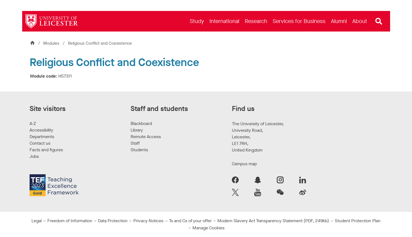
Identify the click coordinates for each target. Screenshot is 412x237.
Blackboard (141, 123)
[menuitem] (197, 21)
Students (139, 150)
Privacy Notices (148, 221)
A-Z (33, 123)
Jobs (34, 156)
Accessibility (41, 130)
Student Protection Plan (358, 221)
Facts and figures (46, 150)
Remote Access (146, 136)
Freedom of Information (69, 221)
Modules (51, 43)
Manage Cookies (208, 228)
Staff (135, 143)
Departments (42, 136)
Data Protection (113, 221)
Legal (36, 221)
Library (137, 130)
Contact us (40, 143)
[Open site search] (379, 21)
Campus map (244, 164)
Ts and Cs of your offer (190, 221)
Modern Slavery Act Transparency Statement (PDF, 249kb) (273, 221)
